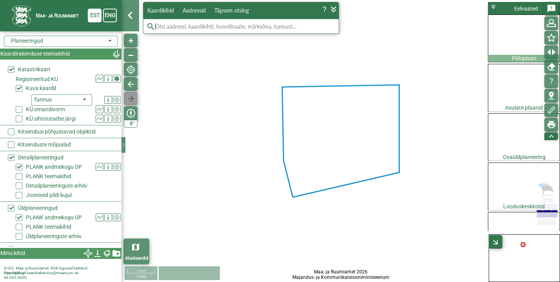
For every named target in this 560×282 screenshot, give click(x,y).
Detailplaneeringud (40, 157)
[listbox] (61, 100)
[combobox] (61, 41)
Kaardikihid (160, 10)
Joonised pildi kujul (49, 195)
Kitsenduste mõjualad (44, 144)
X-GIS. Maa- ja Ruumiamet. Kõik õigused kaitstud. (46, 268)
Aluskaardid (136, 258)
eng (110, 15)
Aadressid (194, 10)
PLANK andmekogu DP (54, 167)
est (95, 15)
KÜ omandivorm (45, 109)
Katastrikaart (34, 69)
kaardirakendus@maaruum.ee (52, 273)
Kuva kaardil (41, 88)
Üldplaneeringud (38, 208)
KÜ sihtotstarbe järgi (51, 119)
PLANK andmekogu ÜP (54, 217)
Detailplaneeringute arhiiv (56, 186)
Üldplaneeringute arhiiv (54, 236)
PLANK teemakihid (48, 176)
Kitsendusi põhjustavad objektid (57, 131)
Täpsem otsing (231, 10)
